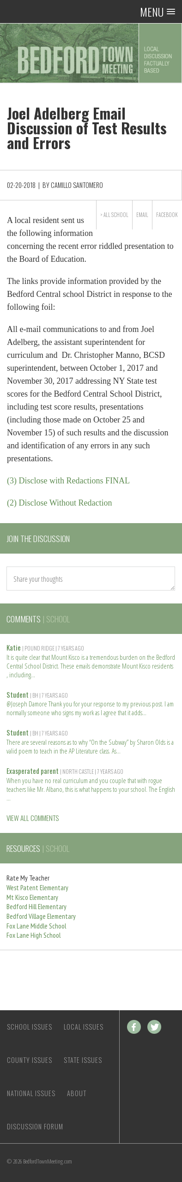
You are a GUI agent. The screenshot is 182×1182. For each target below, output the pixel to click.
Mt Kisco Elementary (32, 897)
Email (142, 214)
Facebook (167, 214)
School (119, 214)
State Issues (83, 1060)
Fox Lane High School (33, 935)
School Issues (29, 1026)
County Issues (29, 1060)
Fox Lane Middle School (36, 926)
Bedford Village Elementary (41, 916)
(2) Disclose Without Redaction (59, 502)
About (76, 1093)
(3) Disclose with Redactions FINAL (68, 480)
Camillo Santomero (77, 185)
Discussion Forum (35, 1126)
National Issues (31, 1093)
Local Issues (83, 1026)
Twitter (154, 1027)
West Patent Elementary (37, 887)
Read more (33, 673)
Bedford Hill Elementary (36, 906)
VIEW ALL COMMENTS (32, 818)
